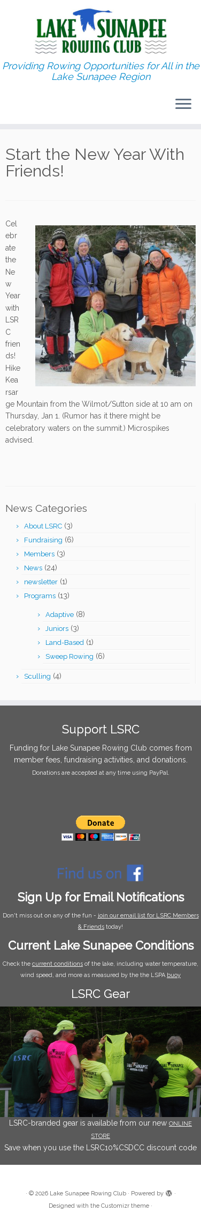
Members (39, 554)
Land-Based (64, 642)
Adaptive (59, 615)
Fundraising (43, 540)
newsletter (41, 582)
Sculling (37, 676)
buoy (174, 975)
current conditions (57, 963)
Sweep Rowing (69, 656)
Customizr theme (125, 1205)
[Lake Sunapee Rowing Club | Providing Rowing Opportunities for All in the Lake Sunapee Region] (100, 30)
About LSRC (43, 526)
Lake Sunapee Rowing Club (88, 1193)
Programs (40, 596)
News (33, 568)
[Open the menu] (183, 105)
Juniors (56, 629)
